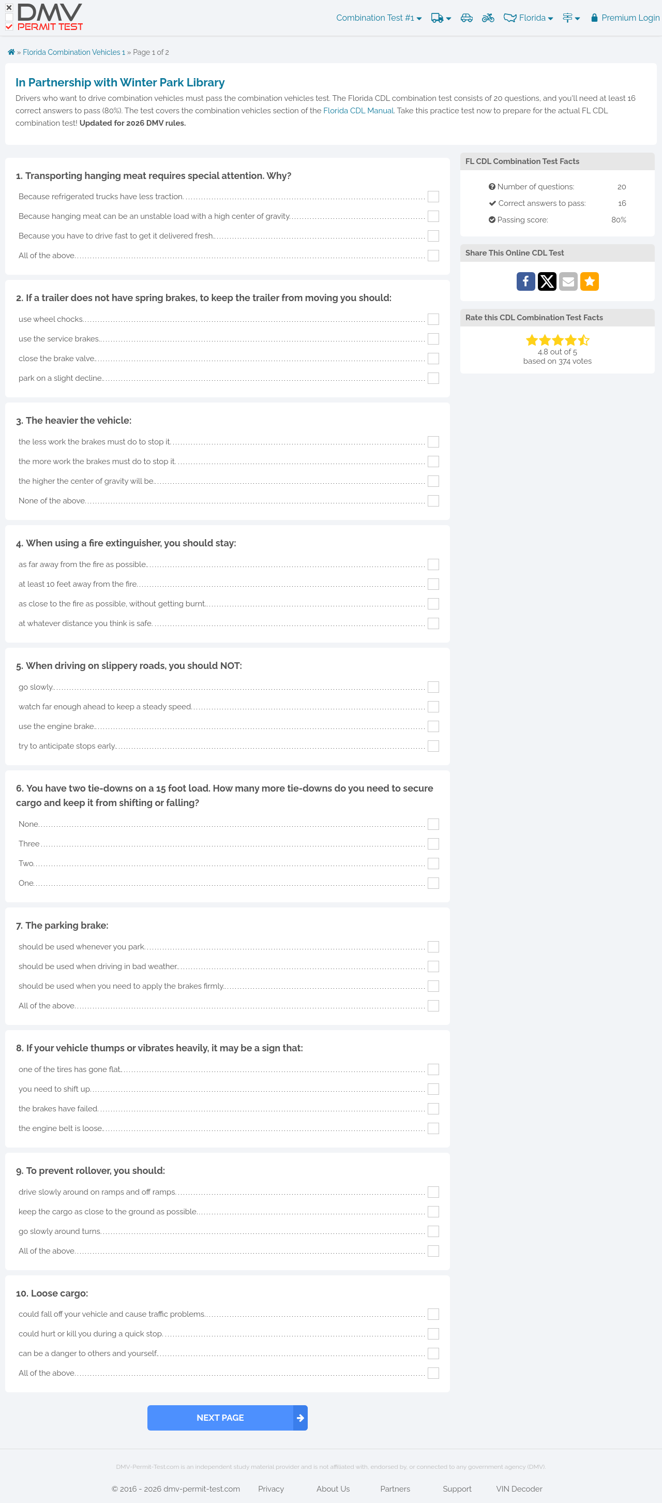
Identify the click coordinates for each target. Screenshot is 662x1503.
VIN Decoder (519, 1489)
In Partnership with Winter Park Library (120, 82)
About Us (333, 1489)
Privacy (271, 1489)
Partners (395, 1489)
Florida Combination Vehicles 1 (74, 52)
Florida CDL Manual (358, 110)
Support (457, 1489)
